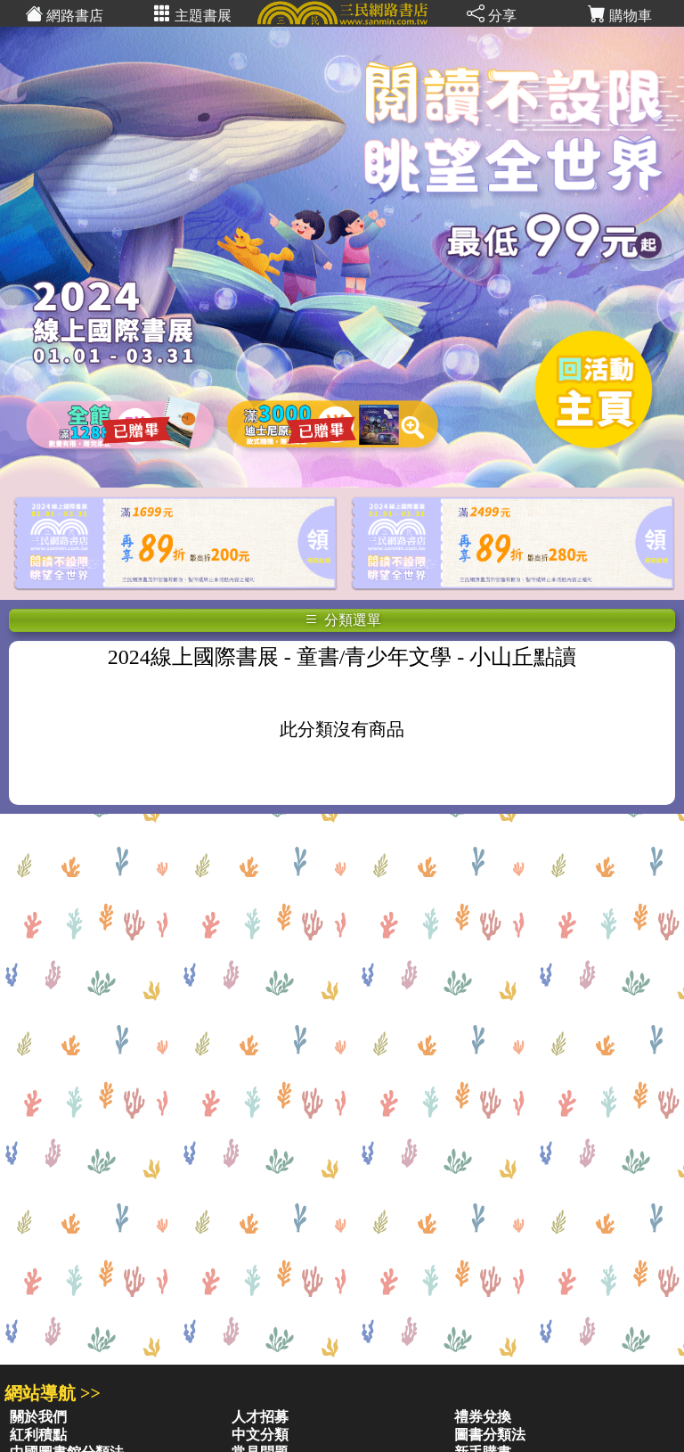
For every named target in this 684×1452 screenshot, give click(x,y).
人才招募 (260, 1416)
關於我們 (38, 1416)
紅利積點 (38, 1434)
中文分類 (260, 1434)
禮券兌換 (482, 1416)
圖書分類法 (489, 1434)
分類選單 (343, 620)
